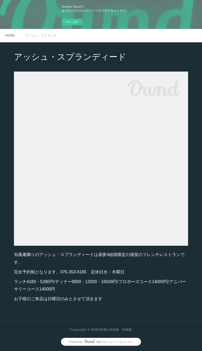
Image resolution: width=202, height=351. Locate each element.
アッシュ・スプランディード (41, 35)
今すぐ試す (72, 22)
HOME (10, 35)
